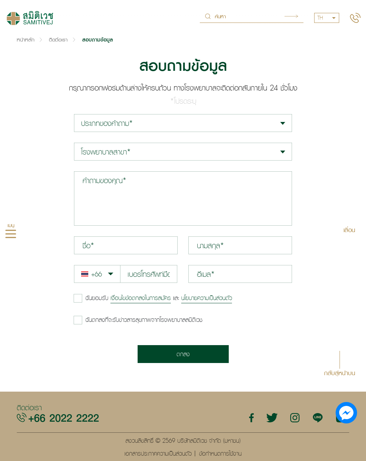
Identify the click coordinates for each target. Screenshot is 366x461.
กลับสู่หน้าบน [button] (339, 372)
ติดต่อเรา (58, 39)
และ (158, 298)
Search (291, 16)
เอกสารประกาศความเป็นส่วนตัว (158, 453)
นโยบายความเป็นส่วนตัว (206, 298)
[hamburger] (10, 234)
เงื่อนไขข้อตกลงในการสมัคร (140, 298)
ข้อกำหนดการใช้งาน (220, 453)
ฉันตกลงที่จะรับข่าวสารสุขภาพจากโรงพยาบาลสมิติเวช (143, 319)
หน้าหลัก (25, 39)
